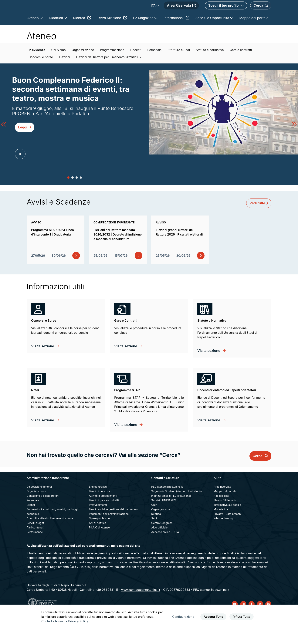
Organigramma (160, 522)
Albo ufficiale (159, 540)
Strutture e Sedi (179, 63)
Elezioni (64, 70)
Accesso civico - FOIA (165, 545)
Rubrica (156, 527)
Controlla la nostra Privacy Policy (64, 621)
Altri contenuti (35, 540)
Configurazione (183, 617)
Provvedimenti (98, 518)
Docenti (135, 63)
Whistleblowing (223, 531)
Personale (154, 63)
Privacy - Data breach (227, 527)
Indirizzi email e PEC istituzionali (171, 509)
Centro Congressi (162, 536)
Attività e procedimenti (103, 509)
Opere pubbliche (99, 531)
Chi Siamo (58, 63)
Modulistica (221, 522)
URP (154, 518)
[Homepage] (60, 12)
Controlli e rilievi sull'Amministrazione (50, 531)
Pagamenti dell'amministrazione (109, 527)
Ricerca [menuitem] (82, 31)
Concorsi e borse (41, 70)
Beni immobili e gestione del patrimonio (113, 522)
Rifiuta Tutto (241, 617)
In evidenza (37, 63)
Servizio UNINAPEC (163, 513)
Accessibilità (221, 509)
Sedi (154, 531)
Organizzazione (83, 63)
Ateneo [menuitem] (33, 31)
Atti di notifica (97, 536)
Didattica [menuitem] (56, 31)
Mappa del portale (225, 504)
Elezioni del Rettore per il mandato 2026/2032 (108, 70)
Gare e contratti (241, 63)
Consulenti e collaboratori (43, 509)
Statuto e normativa (210, 63)
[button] (68, 191)
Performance (35, 545)
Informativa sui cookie (227, 518)
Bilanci (31, 518)
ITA (153, 12)
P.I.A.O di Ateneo (99, 540)
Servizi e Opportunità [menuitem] (212, 31)
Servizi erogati (36, 536)
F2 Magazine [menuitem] (143, 31)
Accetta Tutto (213, 617)
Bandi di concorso (100, 504)
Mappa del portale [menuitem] (253, 31)
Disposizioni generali (39, 500)
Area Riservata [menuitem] (181, 12)
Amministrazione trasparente (48, 491)
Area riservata (222, 500)
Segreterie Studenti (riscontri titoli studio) (177, 504)
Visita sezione (43, 360)
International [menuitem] (176, 31)
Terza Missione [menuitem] (112, 31)
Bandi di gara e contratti (104, 513)
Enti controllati (98, 500)
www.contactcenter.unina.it (140, 603)
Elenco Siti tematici (225, 513)
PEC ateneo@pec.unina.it (167, 500)
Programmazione (112, 63)
